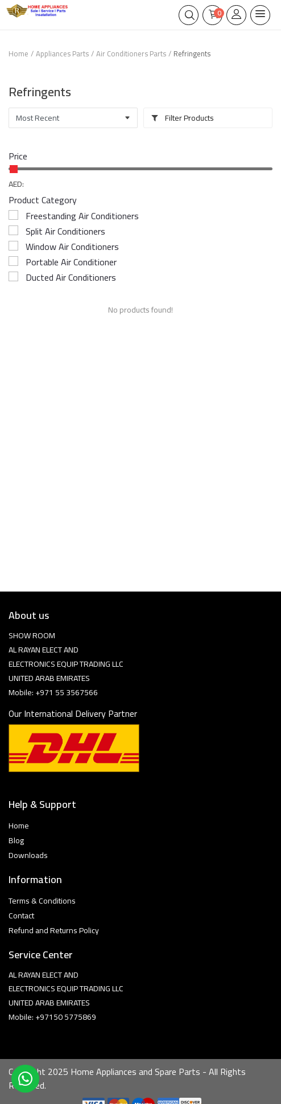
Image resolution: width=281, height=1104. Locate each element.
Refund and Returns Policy (54, 930)
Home (18, 53)
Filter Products (182, 117)
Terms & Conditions (42, 900)
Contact (21, 915)
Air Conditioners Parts (131, 53)
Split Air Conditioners (65, 231)
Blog (16, 840)
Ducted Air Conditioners (71, 277)
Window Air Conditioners (72, 246)
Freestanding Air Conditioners (82, 215)
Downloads (28, 855)
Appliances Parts (62, 53)
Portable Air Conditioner (71, 262)
